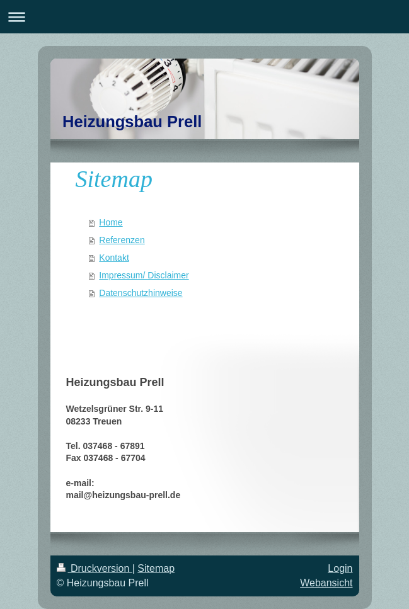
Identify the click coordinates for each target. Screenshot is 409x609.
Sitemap (156, 568)
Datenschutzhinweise (140, 293)
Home (110, 222)
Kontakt (114, 258)
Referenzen (121, 240)
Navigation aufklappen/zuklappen (204, 16)
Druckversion (94, 568)
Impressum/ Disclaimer (143, 275)
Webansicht (326, 583)
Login (340, 568)
